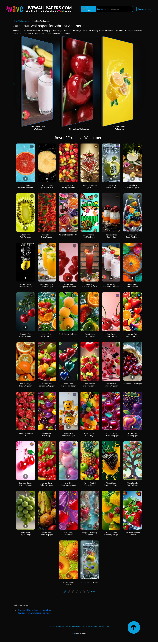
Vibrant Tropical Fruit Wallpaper (90, 484)
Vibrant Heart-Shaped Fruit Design (68, 385)
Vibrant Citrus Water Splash (90, 335)
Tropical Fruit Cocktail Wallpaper (132, 186)
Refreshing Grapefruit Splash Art (25, 186)
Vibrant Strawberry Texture (25, 434)
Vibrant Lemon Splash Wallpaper (25, 285)
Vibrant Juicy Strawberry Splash (111, 484)
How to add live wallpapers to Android (34, 610)
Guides (107, 626)
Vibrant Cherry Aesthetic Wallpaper (111, 434)
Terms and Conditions (75, 626)
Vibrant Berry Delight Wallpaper (47, 484)
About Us (60, 626)
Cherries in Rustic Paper (132, 384)
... (88, 591)
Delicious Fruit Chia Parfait (111, 236)
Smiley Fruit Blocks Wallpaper (68, 434)
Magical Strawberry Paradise (89, 533)
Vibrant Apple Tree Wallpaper (132, 484)
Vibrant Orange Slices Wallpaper (25, 385)
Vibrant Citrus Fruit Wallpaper (132, 285)
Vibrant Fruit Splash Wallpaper (132, 236)
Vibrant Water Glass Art (90, 582)
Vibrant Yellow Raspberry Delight (111, 533)
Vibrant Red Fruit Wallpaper (47, 236)
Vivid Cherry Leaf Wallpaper (68, 533)
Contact (51, 626)
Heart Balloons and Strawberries (89, 385)
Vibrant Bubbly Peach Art (68, 583)
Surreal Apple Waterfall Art (111, 186)
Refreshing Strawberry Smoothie (111, 285)
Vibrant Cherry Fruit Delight (47, 434)
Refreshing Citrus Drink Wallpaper (46, 285)
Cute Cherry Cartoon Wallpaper (111, 335)
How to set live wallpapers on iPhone (34, 613)
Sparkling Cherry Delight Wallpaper (25, 484)
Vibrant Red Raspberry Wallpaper (68, 285)
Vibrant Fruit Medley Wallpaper (68, 186)
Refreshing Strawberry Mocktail (89, 285)
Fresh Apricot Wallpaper (68, 334)
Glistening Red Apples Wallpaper (25, 335)
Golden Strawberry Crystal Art (90, 186)
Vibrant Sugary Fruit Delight (89, 434)
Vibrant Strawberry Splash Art (132, 533)
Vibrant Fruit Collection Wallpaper (47, 385)
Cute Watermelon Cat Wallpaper (90, 236)
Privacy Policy (91, 626)
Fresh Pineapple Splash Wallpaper (46, 186)
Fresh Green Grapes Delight (25, 533)
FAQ (101, 626)
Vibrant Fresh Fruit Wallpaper (47, 533)
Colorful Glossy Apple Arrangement (68, 484)
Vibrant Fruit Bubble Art (68, 235)
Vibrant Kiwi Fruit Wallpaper (25, 236)
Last (93, 591)
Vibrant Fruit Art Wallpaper (132, 434)
